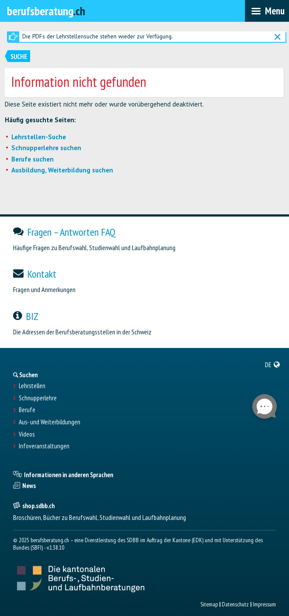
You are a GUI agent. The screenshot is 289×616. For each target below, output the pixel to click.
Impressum (264, 604)
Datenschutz (235, 604)
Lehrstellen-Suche (38, 137)
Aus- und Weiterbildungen (49, 422)
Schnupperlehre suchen (46, 148)
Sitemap (209, 604)
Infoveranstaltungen (44, 446)
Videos (26, 434)
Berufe (27, 410)
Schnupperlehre (38, 398)
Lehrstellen (32, 386)
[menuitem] (272, 364)
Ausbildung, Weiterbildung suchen (62, 170)
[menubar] (267, 11)
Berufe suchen (32, 159)
